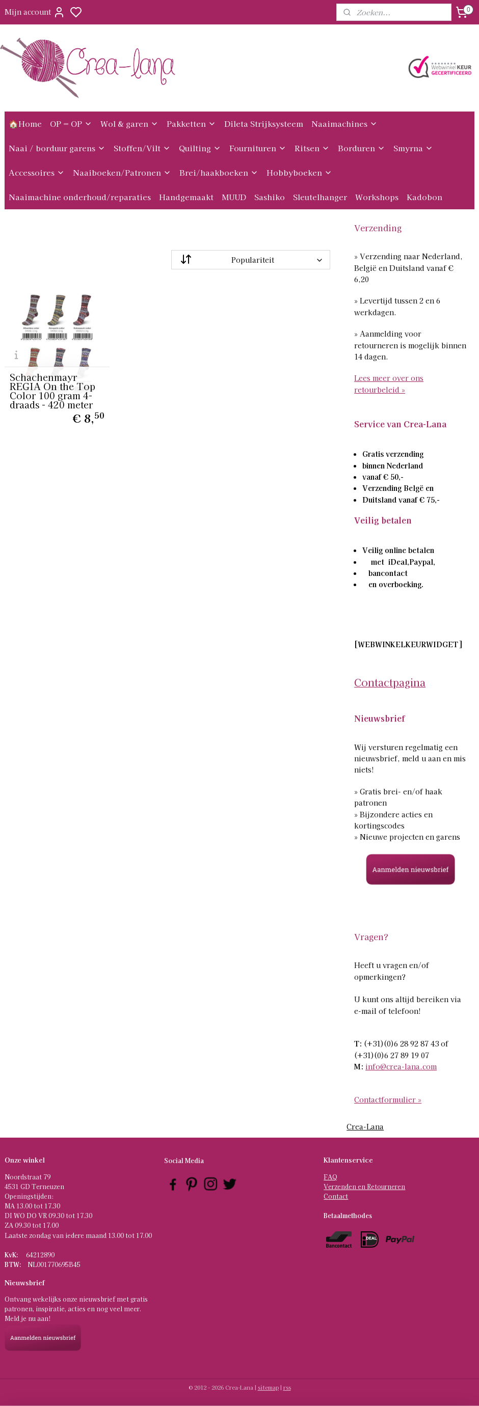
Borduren (361, 148)
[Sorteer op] (251, 260)
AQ (332, 1176)
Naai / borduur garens (57, 148)
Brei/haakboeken (218, 172)
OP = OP (71, 123)
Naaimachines (344, 123)
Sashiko (269, 196)
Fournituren (257, 148)
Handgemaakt (186, 196)
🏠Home (25, 123)
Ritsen (312, 148)
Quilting (200, 148)
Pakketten (191, 123)
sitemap (268, 1387)
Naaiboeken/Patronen (122, 172)
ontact (338, 1196)
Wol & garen (129, 123)
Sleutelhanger (320, 196)
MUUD (234, 196)
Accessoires (37, 172)
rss (287, 1387)
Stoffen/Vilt (142, 148)
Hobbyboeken (299, 172)
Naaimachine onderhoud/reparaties (80, 196)
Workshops (376, 196)
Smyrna (413, 148)
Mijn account (35, 12)
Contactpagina (389, 682)
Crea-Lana (365, 1126)
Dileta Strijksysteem (263, 123)
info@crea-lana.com (401, 1066)
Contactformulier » (387, 1099)
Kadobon (424, 196)
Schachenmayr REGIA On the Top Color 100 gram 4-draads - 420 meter (52, 390)
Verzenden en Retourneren (364, 1186)
